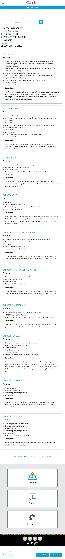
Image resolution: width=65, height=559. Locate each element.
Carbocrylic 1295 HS (13, 305)
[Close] (62, 549)
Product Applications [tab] (14, 37)
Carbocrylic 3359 (11, 416)
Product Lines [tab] (10, 31)
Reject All (56, 555)
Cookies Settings (7, 555)
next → (48, 456)
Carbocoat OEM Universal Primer (19, 270)
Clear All (4, 43)
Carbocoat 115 (10, 195)
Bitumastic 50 (9, 158)
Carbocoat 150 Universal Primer (19, 233)
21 (43, 456)
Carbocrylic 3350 (11, 336)
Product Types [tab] (10, 34)
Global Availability (13, 28)
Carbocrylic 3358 (11, 381)
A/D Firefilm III (10, 54)
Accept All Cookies (42, 555)
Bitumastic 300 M (11, 109)
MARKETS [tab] (7, 40)
